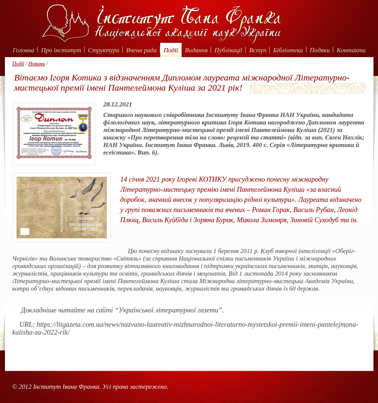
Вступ (257, 50)
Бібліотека (288, 50)
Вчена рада (141, 50)
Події (171, 50)
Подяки (320, 50)
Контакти (351, 50)
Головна (23, 50)
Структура (104, 50)
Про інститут (61, 50)
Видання (196, 50)
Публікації (228, 50)
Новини (36, 64)
